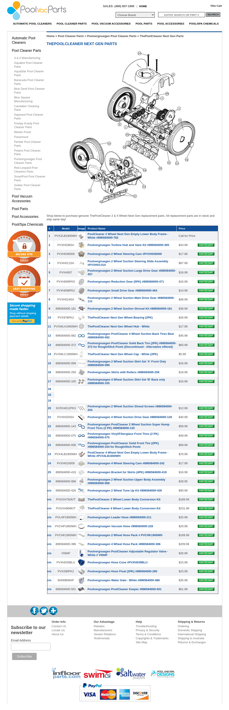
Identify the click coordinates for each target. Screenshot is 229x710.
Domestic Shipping (190, 630)
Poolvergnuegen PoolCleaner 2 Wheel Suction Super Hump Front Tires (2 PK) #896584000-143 (129, 426)
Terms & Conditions (148, 634)
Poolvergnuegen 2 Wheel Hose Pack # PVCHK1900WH (125, 535)
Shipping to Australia (191, 638)
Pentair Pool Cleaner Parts (27, 143)
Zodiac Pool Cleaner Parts (27, 187)
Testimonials (102, 638)
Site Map (141, 642)
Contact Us (59, 626)
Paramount (21, 137)
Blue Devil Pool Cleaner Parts (29, 90)
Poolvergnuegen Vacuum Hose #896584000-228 (120, 526)
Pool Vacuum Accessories (111, 23)
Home (51, 36)
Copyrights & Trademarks (152, 638)
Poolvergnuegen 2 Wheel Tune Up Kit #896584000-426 (125, 490)
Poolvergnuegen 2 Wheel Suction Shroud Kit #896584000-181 (130, 308)
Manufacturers (103, 630)
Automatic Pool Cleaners (32, 23)
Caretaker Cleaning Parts (26, 108)
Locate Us (58, 630)
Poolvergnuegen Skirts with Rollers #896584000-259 (123, 372)
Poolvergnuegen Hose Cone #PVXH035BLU (118, 562)
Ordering (183, 626)
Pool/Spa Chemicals (204, 23)
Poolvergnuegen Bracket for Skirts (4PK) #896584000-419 (127, 472)
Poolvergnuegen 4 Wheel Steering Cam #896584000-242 (126, 463)
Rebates (99, 626)
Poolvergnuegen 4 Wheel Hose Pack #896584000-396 (124, 544)
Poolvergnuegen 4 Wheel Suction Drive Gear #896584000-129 (130, 417)
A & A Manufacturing (27, 58)
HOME (143, 6)
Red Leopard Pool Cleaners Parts (26, 169)
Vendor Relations (105, 634)
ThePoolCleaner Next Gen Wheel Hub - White (119, 326)
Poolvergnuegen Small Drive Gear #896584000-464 (122, 290)
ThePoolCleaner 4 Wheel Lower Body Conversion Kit (124, 508)
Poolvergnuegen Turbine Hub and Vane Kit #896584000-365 (128, 245)
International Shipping (192, 634)
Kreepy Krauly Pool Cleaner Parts (26, 125)
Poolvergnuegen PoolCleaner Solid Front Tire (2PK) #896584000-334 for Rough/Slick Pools (123, 444)
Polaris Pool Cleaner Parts (27, 152)
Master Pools (22, 132)
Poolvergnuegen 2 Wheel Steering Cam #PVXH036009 (125, 254)
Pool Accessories (170, 23)
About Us (58, 634)
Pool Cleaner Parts (72, 23)
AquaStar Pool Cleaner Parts (29, 73)
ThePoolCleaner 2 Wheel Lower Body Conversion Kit (124, 499)
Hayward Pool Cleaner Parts (28, 116)
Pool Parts (144, 23)
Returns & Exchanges (192, 642)
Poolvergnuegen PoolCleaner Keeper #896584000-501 (125, 589)
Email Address (21, 640)
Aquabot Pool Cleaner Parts (28, 64)
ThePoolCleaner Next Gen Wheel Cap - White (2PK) (123, 354)
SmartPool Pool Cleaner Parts (29, 178)
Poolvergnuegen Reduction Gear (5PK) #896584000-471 (126, 281)
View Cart (216, 5)
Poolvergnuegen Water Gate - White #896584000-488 (124, 580)
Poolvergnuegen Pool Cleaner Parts (111, 36)
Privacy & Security (147, 630)
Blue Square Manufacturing (23, 99)
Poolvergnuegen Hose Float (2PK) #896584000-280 (122, 571)
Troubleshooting (146, 626)
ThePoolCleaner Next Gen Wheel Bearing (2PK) (120, 317)
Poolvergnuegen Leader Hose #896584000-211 (119, 517)
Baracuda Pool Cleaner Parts (29, 81)
